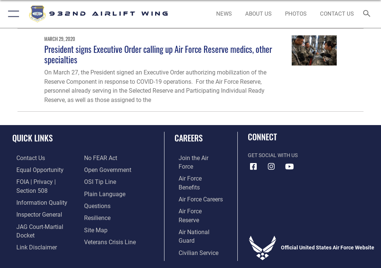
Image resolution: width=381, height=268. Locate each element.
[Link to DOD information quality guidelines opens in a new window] (34, 192)
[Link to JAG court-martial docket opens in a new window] (41, 215)
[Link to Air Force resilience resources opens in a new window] (95, 204)
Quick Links (32, 138)
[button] (12, 14)
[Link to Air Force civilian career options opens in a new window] (191, 215)
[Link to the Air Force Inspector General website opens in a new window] (32, 204)
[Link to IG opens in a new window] (271, 166)
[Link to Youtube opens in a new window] (289, 166)
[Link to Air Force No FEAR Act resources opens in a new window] (27, 238)
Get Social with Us (273, 155)
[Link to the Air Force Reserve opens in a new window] (194, 192)
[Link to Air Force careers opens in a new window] (194, 181)
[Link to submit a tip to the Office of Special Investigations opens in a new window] (97, 169)
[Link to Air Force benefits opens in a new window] (195, 169)
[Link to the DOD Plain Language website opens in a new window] (102, 181)
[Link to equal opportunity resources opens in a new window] (33, 169)
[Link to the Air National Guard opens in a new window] (196, 204)
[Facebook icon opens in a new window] (253, 166)
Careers (189, 138)
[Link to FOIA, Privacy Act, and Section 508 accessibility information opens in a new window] (43, 181)
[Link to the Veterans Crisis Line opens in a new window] (106, 226)
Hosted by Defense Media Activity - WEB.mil (191, 251)
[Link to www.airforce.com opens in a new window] (195, 158)
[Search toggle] (368, 14)
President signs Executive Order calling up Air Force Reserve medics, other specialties (158, 54)
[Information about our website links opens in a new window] (29, 226)
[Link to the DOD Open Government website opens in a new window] (105, 158)
